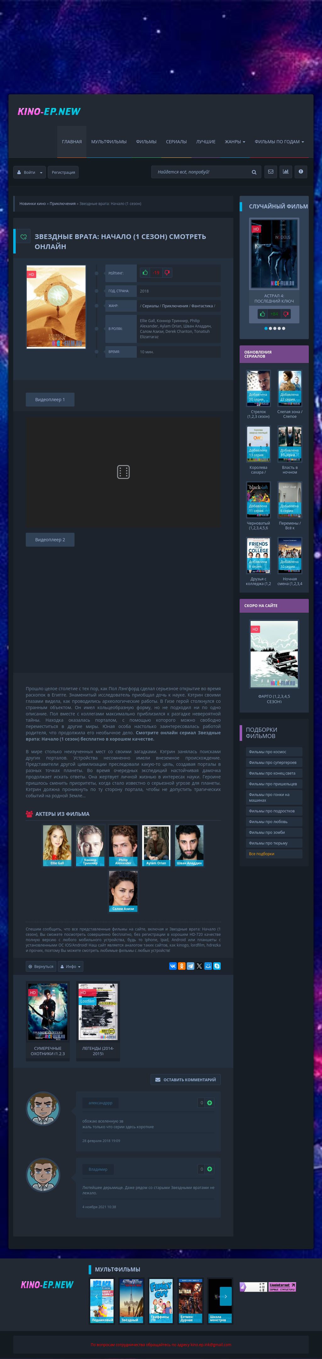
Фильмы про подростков (272, 809)
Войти (29, 172)
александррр (100, 1103)
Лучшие (205, 142)
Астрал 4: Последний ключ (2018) (274, 298)
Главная (72, 142)
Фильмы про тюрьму (268, 842)
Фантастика (202, 306)
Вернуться (41, 966)
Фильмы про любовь (268, 820)
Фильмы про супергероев (273, 761)
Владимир (98, 1169)
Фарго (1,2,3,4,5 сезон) (274, 697)
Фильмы (146, 142)
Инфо (71, 966)
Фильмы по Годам (279, 142)
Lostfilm (87, 1001)
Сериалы (176, 142)
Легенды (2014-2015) (98, 1050)
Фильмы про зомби (267, 831)
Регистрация (63, 172)
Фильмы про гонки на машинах (269, 796)
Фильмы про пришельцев (273, 783)
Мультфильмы (109, 142)
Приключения (175, 306)
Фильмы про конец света (272, 772)
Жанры (235, 142)
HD (31, 274)
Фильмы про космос (267, 750)
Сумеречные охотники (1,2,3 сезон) (48, 1050)
